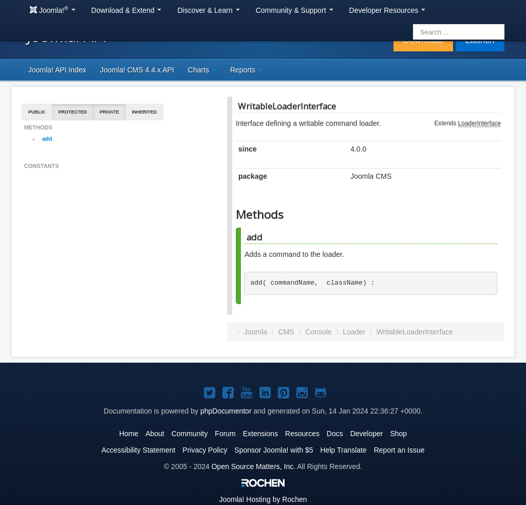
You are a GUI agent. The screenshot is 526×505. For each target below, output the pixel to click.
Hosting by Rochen (263, 499)
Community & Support (294, 10)
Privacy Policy (204, 450)
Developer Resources (387, 10)
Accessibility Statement (138, 450)
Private (109, 112)
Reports (246, 70)
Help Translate (344, 450)
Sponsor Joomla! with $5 (273, 450)
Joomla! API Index (57, 70)
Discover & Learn (208, 10)
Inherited (144, 112)
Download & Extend (126, 10)
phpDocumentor (226, 411)
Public (37, 112)
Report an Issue (399, 450)
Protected (73, 112)
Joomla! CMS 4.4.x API (137, 70)
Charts (202, 70)
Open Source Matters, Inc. (253, 466)
